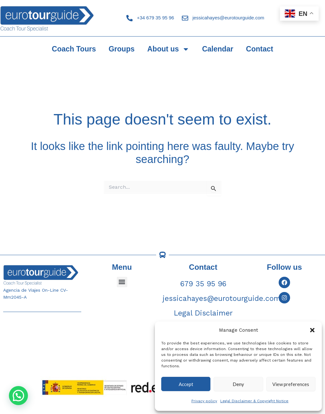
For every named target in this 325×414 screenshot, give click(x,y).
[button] (312, 330)
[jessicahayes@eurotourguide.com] (185, 18)
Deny (238, 384)
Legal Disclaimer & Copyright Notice (254, 401)
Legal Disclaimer (203, 313)
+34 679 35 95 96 (155, 17)
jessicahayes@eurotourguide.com (228, 17)
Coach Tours (74, 49)
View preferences (290, 384)
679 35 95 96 (203, 284)
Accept (186, 384)
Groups (122, 49)
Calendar (217, 49)
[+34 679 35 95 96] (129, 18)
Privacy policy (204, 401)
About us (168, 49)
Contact (259, 49)
